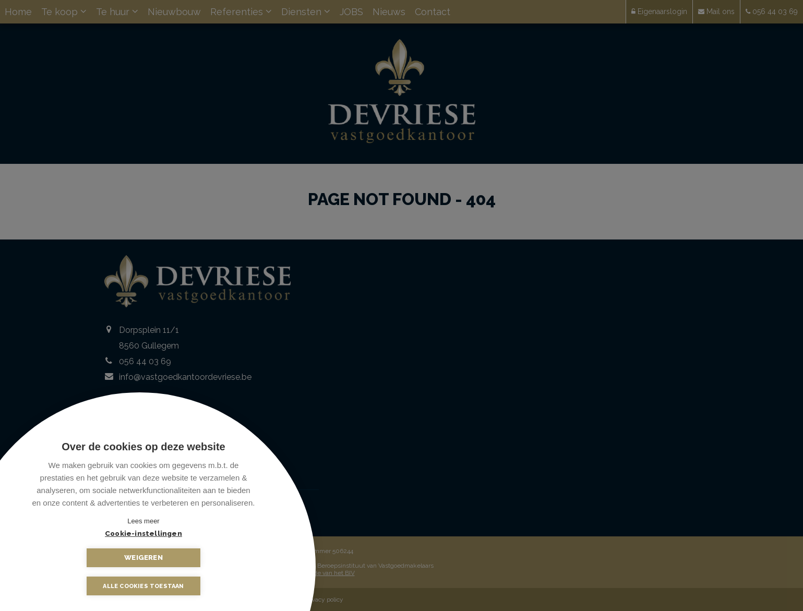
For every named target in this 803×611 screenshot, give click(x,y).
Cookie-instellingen (91, 557)
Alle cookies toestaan (143, 586)
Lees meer (143, 521)
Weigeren (195, 557)
